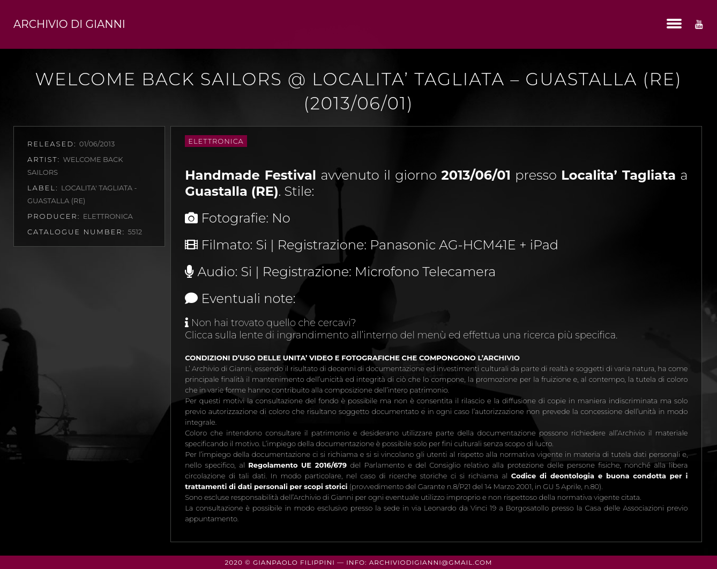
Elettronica (216, 141)
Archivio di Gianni (69, 24)
